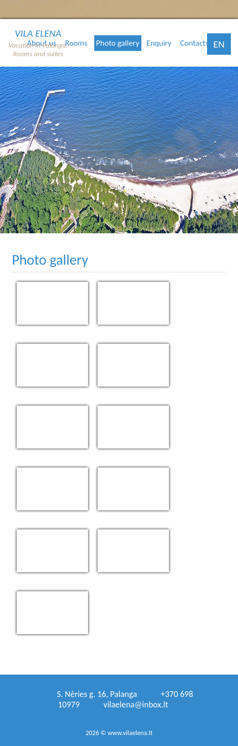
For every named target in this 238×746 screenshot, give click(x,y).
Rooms (76, 43)
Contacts (194, 43)
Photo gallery (117, 43)
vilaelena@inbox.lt (135, 704)
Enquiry (159, 43)
